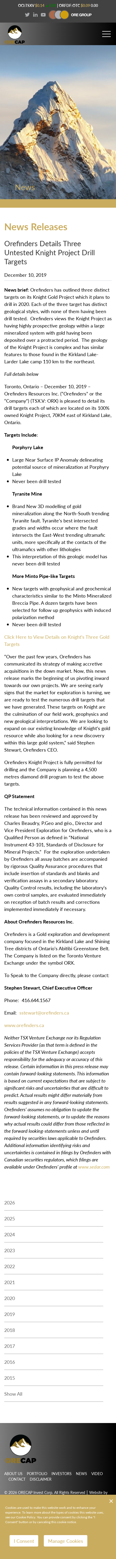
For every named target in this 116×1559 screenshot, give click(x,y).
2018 (9, 1330)
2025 (9, 1218)
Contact (16, 1479)
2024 (9, 1234)
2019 (9, 1314)
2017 (9, 1346)
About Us (13, 1473)
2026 (9, 1202)
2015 (9, 1377)
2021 (9, 1282)
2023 (9, 1250)
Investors (61, 1473)
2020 (9, 1298)
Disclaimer (40, 1479)
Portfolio (37, 1473)
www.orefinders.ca (24, 1025)
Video (97, 1473)
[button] (106, 32)
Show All (13, 1393)
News (81, 1473)
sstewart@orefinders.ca (44, 1012)
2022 (9, 1266)
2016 (9, 1361)
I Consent (24, 1540)
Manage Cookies (65, 1540)
